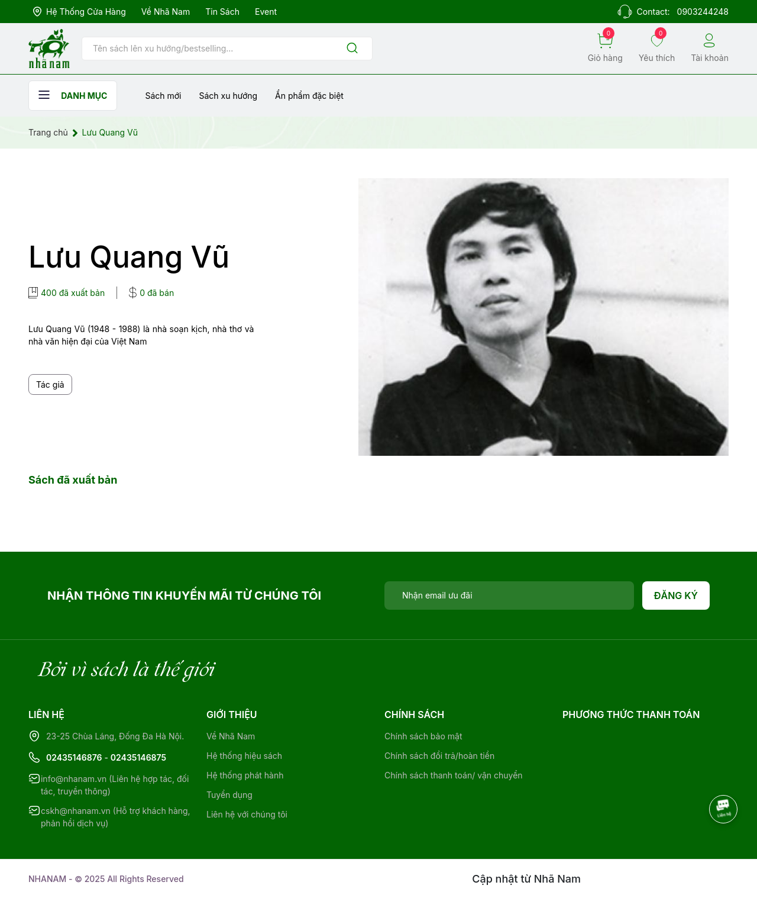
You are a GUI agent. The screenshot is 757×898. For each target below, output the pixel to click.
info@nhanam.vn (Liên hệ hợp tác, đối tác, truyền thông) (115, 785)
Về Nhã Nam (165, 12)
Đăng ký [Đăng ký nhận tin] (676, 595)
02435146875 (138, 757)
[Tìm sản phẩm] (227, 48)
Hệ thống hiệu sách (244, 756)
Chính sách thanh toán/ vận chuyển (453, 775)
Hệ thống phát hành (244, 775)
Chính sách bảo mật (423, 736)
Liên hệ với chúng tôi (246, 814)
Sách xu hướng (228, 96)
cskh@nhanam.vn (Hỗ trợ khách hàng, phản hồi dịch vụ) (115, 817)
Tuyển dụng (229, 795)
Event (266, 12)
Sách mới (163, 96)
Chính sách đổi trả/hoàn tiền (439, 756)
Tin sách (222, 12)
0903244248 (703, 12)
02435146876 (74, 757)
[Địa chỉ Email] (509, 595)
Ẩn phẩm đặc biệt (309, 96)
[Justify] (352, 49)
